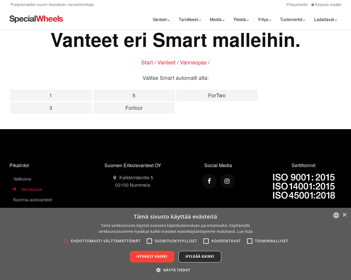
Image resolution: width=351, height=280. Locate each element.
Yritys (264, 19)
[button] (175, 270)
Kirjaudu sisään (326, 4)
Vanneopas (193, 62)
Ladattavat (325, 19)
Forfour (134, 107)
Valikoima (22, 179)
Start (147, 62)
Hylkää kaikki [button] (200, 256)
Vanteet (161, 19)
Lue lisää (244, 231)
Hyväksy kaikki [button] (152, 256)
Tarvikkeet (190, 19)
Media (217, 19)
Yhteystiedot (296, 4)
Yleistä (241, 19)
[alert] (175, 244)
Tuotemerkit (292, 19)
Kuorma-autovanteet (32, 200)
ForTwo (217, 95)
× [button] (344, 215)
